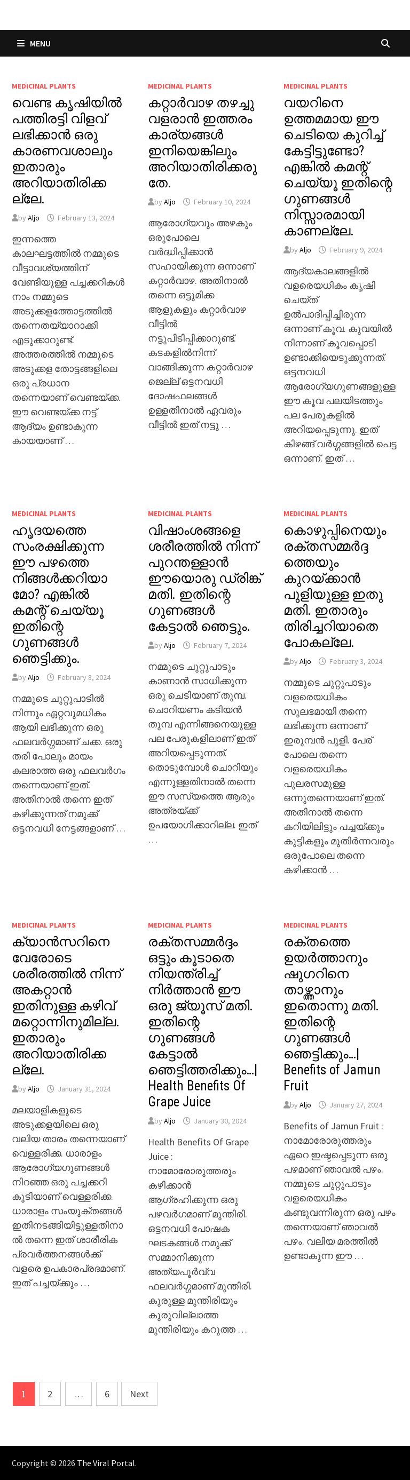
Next (139, 1394)
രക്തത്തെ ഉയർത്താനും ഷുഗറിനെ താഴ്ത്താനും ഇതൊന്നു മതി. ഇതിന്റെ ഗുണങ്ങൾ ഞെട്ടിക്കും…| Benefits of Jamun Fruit (332, 1014)
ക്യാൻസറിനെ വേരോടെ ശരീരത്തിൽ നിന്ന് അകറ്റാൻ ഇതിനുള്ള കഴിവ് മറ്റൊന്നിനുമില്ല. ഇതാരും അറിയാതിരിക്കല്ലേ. (66, 1006)
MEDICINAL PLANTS (44, 86)
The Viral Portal (106, 1463)
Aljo (34, 218)
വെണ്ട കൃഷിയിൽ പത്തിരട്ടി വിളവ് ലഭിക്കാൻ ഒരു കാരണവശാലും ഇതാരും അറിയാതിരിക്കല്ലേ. (67, 151)
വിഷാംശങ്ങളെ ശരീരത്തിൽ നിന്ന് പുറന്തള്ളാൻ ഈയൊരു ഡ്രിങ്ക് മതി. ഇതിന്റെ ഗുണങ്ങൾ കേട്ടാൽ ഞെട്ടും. (204, 578)
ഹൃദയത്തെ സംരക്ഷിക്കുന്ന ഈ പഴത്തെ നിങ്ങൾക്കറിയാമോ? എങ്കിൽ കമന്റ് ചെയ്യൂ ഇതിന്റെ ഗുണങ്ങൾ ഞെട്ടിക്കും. (59, 594)
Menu (34, 43)
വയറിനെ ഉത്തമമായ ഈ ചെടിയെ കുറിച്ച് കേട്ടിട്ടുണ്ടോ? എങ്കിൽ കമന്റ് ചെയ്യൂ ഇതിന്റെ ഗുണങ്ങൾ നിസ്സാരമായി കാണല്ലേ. (337, 167)
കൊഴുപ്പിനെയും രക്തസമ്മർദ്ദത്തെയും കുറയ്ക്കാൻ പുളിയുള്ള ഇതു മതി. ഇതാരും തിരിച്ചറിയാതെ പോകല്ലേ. (334, 586)
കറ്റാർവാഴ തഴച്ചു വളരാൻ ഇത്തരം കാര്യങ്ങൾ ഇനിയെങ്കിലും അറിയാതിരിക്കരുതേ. (202, 143)
